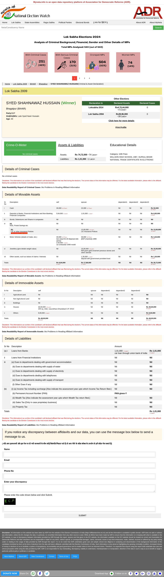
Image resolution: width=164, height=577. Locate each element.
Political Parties (65, 22)
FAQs (75, 556)
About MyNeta (156, 22)
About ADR (141, 22)
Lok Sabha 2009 (20, 84)
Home (4, 22)
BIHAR (33, 84)
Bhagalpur (43, 84)
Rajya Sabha (49, 22)
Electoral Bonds (82, 22)
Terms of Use (63, 556)
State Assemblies (32, 22)
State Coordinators (37, 556)
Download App (101, 573)
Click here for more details (121, 121)
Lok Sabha (16, 22)
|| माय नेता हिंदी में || (100, 22)
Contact (51, 556)
